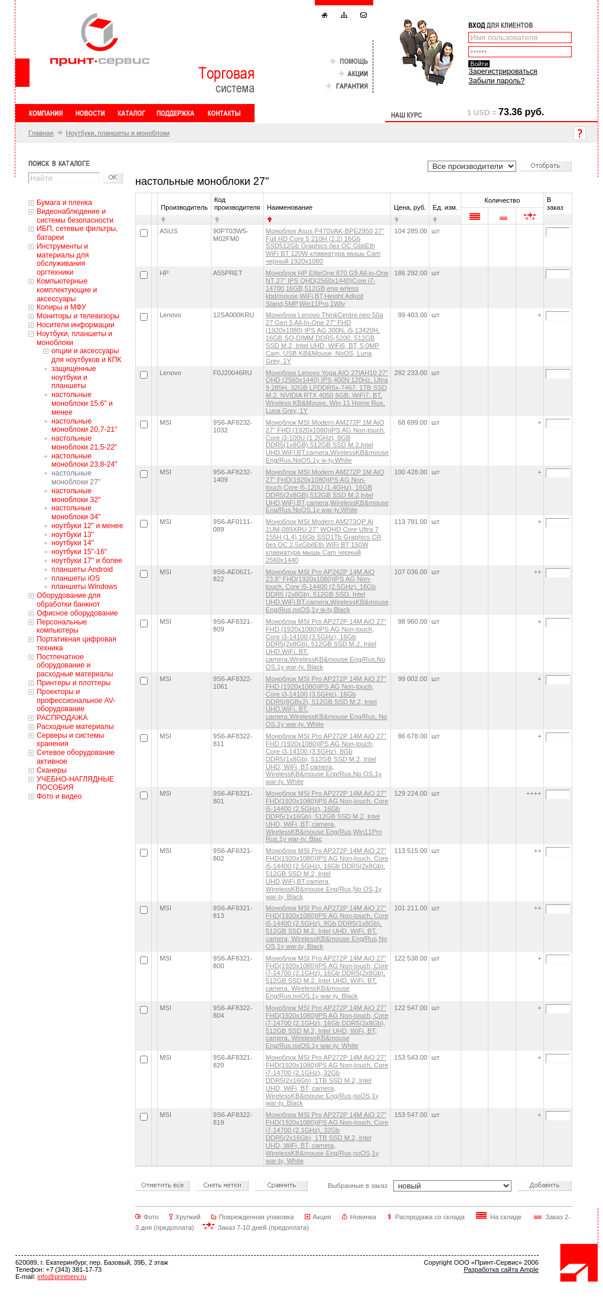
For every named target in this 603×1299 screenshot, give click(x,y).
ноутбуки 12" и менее (87, 526)
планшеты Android (82, 569)
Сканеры (52, 770)
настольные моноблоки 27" (75, 477)
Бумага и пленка (64, 202)
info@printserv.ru (61, 1276)
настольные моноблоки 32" (75, 495)
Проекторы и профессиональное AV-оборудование (76, 701)
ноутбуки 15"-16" (79, 552)
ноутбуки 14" (72, 543)
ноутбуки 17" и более (86, 560)
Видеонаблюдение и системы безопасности (75, 215)
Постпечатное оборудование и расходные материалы (75, 666)
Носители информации (76, 325)
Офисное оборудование (77, 613)
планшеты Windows (84, 586)
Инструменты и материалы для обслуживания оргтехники (63, 259)
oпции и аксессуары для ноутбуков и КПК (86, 355)
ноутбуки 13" (72, 534)
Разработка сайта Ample (501, 1269)
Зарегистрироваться (502, 71)
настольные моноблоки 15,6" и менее (82, 403)
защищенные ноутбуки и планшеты (73, 377)
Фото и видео (59, 796)
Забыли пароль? (496, 81)
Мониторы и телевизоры (78, 316)
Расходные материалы (75, 726)
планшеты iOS (75, 578)
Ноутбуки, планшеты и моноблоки (118, 132)
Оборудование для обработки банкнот (68, 599)
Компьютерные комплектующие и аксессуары (67, 290)
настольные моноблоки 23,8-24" (84, 460)
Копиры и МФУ (61, 307)
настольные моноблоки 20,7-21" (84, 425)
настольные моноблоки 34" (75, 512)
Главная (41, 132)
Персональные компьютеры (62, 626)
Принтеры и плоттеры (73, 683)
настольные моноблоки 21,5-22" (84, 442)
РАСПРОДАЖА (62, 718)
